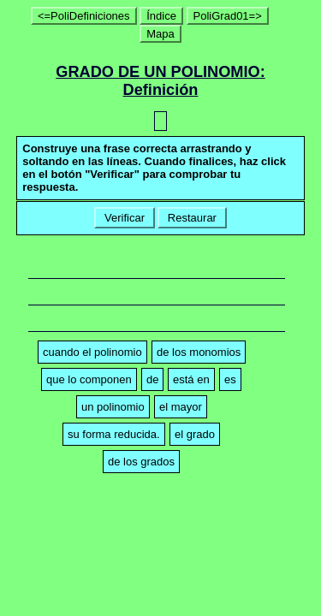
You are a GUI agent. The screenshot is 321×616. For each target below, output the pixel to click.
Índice (161, 15)
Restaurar (191, 217)
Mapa (160, 33)
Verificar (124, 217)
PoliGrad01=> (227, 15)
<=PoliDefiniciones (84, 15)
